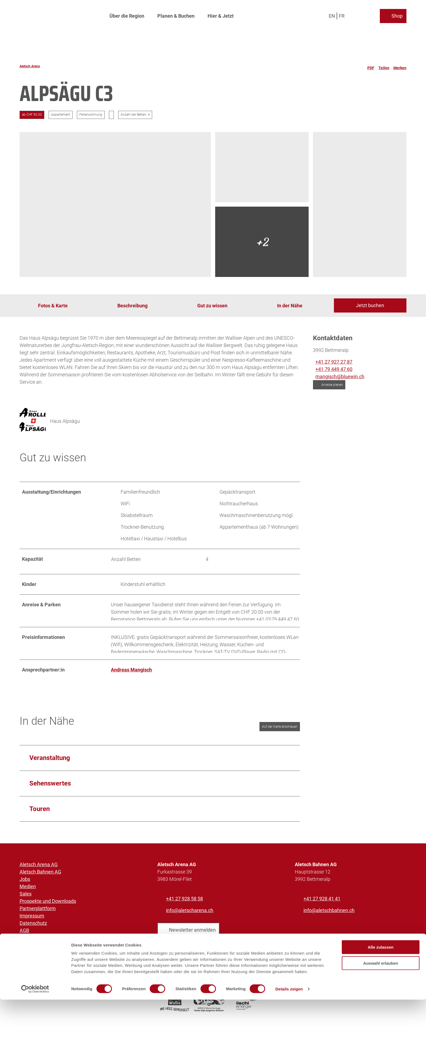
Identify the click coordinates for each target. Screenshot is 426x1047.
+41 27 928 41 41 (321, 903)
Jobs (25, 884)
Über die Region (126, 15)
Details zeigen (289, 1036)
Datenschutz (33, 928)
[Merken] (399, 66)
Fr (341, 15)
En (332, 15)
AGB (24, 935)
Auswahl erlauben (380, 1010)
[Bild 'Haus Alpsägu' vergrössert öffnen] (33, 421)
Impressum (32, 920)
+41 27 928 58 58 (184, 903)
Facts (26, 942)
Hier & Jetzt (221, 15)
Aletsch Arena (30, 66)
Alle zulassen (380, 994)
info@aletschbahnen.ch (329, 915)
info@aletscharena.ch (189, 915)
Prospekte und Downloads (48, 906)
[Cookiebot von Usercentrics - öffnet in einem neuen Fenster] (35, 1036)
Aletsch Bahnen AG (40, 876)
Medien (28, 891)
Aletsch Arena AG (39, 869)
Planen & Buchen (176, 15)
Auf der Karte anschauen (279, 731)
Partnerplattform (38, 913)
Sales (26, 898)
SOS (24, 950)
